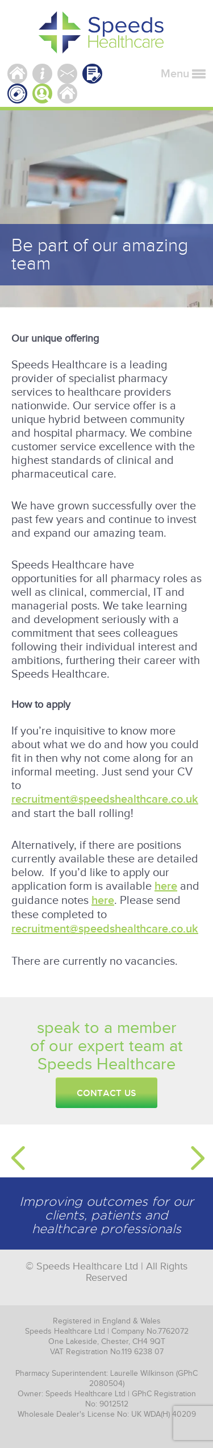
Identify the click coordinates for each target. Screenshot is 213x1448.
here (165, 886)
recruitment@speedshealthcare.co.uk (104, 799)
